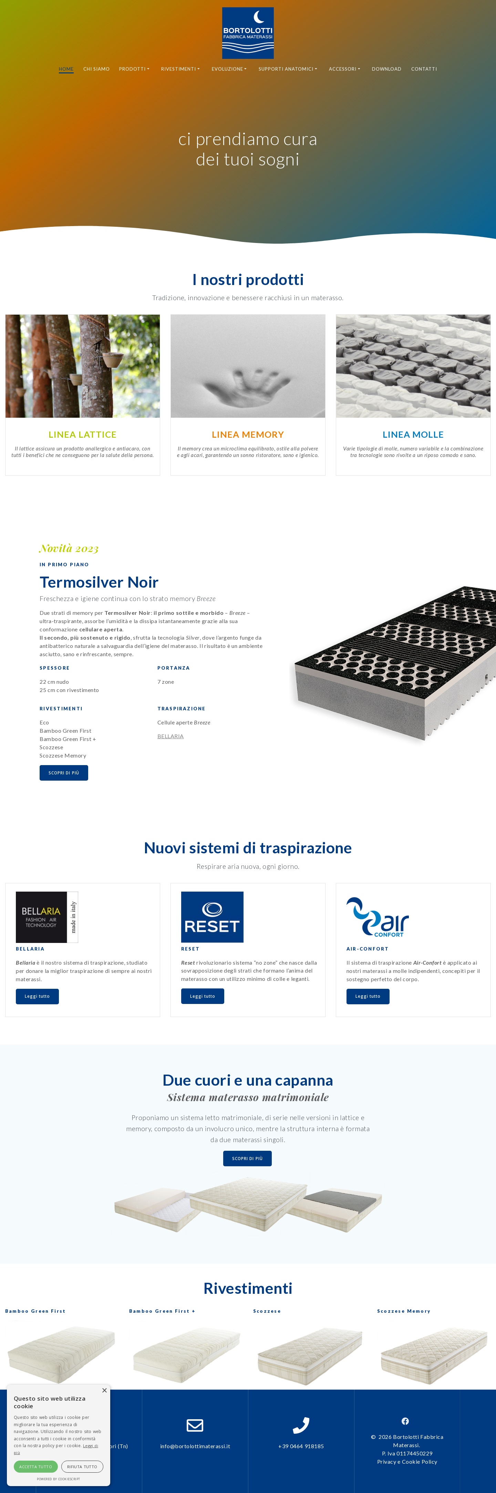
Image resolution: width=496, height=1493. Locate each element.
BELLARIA (170, 736)
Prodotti (132, 69)
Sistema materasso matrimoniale (248, 1098)
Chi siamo (96, 69)
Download (387, 69)
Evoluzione (227, 69)
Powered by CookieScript (58, 1479)
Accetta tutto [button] (35, 1466)
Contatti (424, 69)
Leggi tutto (38, 997)
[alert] (58, 1435)
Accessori (342, 69)
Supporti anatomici (286, 69)
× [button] (104, 1390)
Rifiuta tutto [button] (82, 1466)
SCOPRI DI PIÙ (64, 773)
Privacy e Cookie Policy (407, 1461)
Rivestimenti (178, 69)
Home (66, 69)
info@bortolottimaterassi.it (195, 1446)
